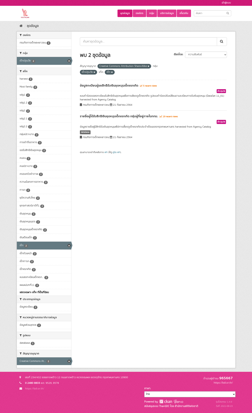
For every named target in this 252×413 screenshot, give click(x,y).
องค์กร (139, 13)
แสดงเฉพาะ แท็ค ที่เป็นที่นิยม (34, 292)
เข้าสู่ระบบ (226, 3)
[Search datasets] (212, 13)
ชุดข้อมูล (125, 13)
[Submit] (227, 13)
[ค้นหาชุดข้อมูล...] (148, 41)
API (106, 152)
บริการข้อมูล (167, 13)
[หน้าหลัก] (21, 26)
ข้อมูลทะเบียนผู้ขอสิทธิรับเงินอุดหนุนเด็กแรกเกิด (109, 85)
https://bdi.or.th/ (34, 389)
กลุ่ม (151, 13)
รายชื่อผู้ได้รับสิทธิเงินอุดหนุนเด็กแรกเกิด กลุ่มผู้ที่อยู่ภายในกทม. (119, 116)
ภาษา (147, 388)
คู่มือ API (116, 152)
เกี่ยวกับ (184, 13)
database (85, 132)
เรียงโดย (178, 54)
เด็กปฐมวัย (221, 91)
